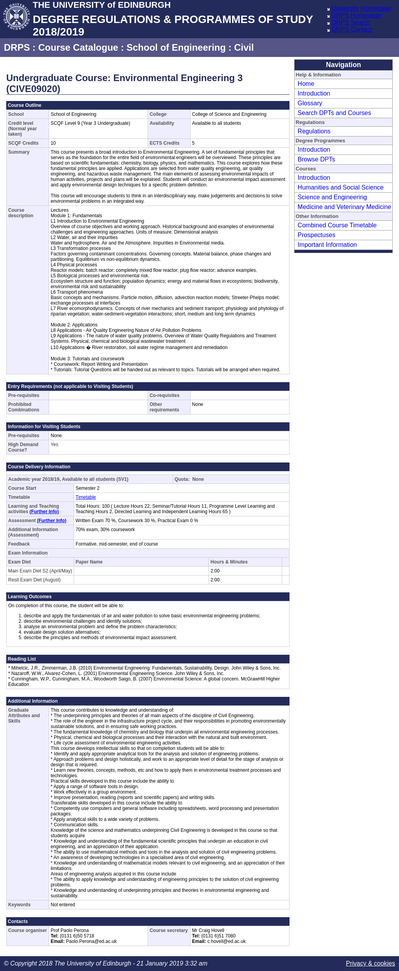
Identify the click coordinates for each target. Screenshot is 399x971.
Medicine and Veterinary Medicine (344, 207)
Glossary (310, 103)
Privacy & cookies (370, 963)
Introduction (314, 93)
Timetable (86, 497)
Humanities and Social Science (341, 187)
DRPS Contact (352, 29)
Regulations (314, 131)
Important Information (327, 244)
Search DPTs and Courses (334, 113)
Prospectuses (316, 235)
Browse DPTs (316, 159)
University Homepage (361, 8)
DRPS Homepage (356, 15)
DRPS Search (351, 22)
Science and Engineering (332, 197)
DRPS (17, 47)
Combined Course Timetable (337, 225)
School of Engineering (176, 47)
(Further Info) (44, 511)
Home (306, 83)
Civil (244, 47)
